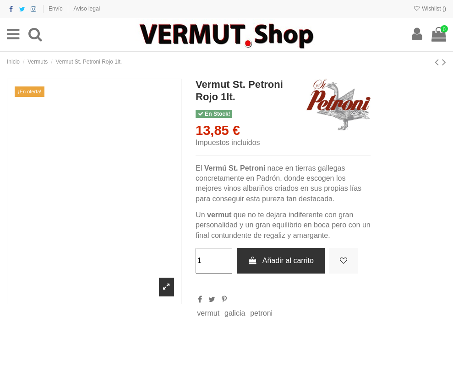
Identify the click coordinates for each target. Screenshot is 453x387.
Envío (56, 8)
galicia (234, 313)
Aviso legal (86, 8)
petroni (261, 313)
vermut (208, 313)
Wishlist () (430, 8)
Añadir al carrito (281, 260)
